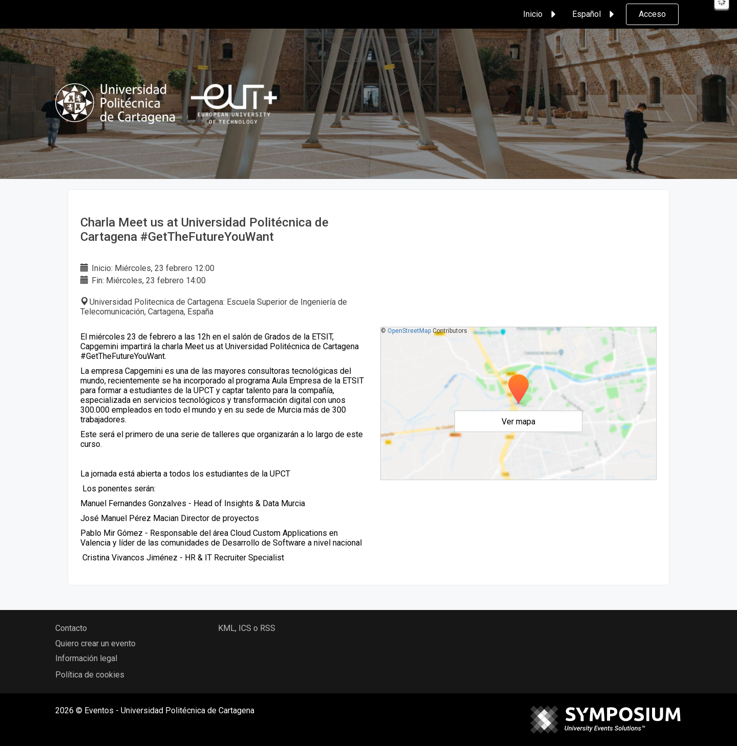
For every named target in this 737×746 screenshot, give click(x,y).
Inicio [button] (541, 14)
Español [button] (594, 14)
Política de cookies (89, 675)
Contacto (71, 628)
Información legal (86, 658)
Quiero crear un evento (95, 643)
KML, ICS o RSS (246, 628)
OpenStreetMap (409, 330)
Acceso (652, 14)
